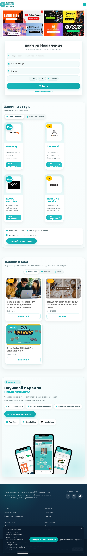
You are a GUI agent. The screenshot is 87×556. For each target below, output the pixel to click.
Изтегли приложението (20, 414)
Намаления (49, 512)
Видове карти (10, 522)
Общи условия (10, 512)
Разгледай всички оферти (21, 241)
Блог (58, 272)
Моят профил (50, 522)
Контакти (48, 509)
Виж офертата (13, 164)
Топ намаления (14, 117)
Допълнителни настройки (70, 540)
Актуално (31, 272)
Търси (43, 86)
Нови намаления (35, 117)
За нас (7, 509)
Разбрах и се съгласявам (43, 539)
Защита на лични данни (14, 516)
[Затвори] (81, 528)
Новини (45, 272)
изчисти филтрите (43, 91)
